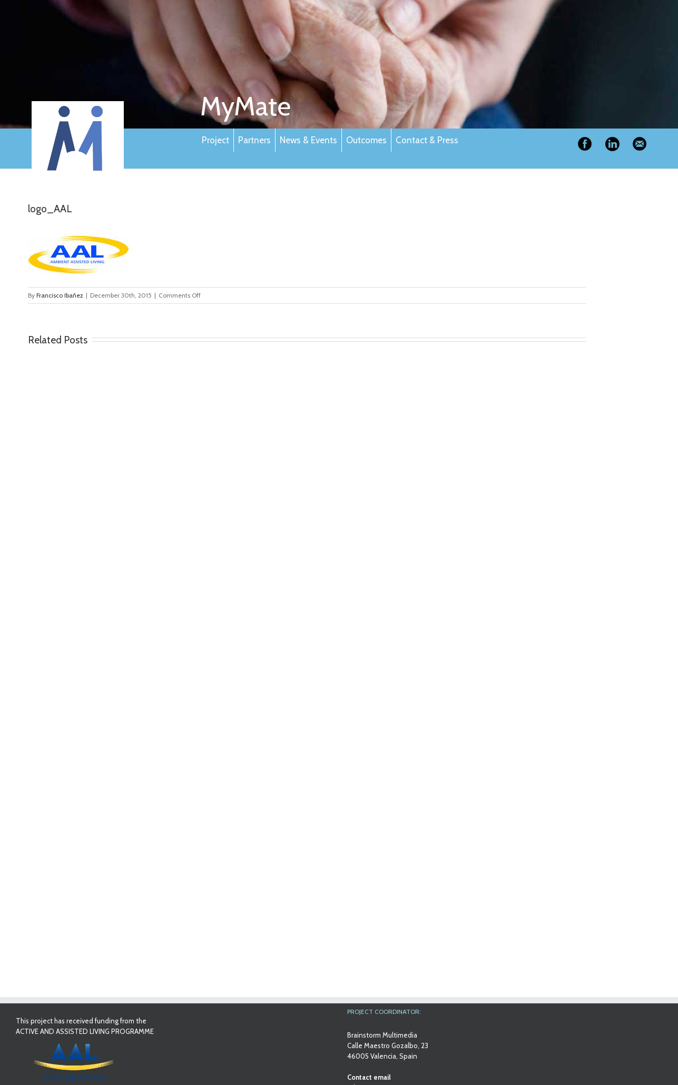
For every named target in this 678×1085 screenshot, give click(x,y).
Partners (254, 140)
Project (215, 140)
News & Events (308, 140)
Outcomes (366, 140)
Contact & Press (427, 140)
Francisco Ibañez (59, 295)
